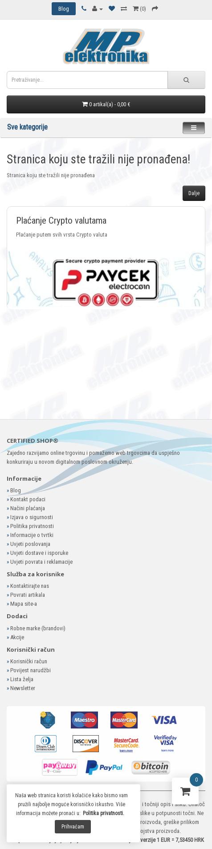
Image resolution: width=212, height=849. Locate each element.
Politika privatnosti (32, 526)
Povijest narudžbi (30, 670)
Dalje (194, 193)
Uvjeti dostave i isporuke (39, 552)
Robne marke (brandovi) (37, 628)
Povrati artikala (27, 594)
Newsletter (22, 688)
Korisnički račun (28, 661)
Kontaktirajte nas (29, 586)
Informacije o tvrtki (31, 535)
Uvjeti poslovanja (30, 544)
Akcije (17, 637)
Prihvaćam (72, 827)
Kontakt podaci (27, 499)
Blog (15, 490)
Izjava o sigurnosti (31, 517)
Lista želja (21, 679)
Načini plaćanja (27, 508)
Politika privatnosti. (103, 813)
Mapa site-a (23, 603)
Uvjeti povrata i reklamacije (41, 561)
